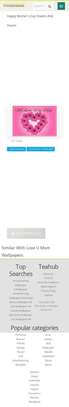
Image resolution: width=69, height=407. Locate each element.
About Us (48, 273)
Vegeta (34, 389)
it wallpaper (20, 289)
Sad (21, 356)
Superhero (48, 356)
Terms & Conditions (48, 282)
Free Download (26, 233)
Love (48, 334)
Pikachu (34, 397)
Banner (21, 339)
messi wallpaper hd (21, 302)
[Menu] (61, 6)
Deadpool (34, 401)
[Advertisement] (34, 68)
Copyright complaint (40, 149)
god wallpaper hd (20, 306)
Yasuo (34, 376)
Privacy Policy (48, 290)
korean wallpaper (20, 310)
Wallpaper (48, 347)
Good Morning (21, 360)
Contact (48, 278)
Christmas (20, 334)
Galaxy (21, 347)
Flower (20, 352)
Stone (48, 360)
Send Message (16, 149)
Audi (48, 343)
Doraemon (34, 393)
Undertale (34, 380)
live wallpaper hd (21, 319)
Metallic (48, 352)
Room (48, 364)
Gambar (34, 372)
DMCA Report (48, 286)
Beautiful (21, 364)
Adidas (48, 339)
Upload (48, 295)
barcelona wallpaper (21, 314)
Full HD (20, 343)
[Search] (49, 6)
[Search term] (43, 6)
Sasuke (34, 384)
